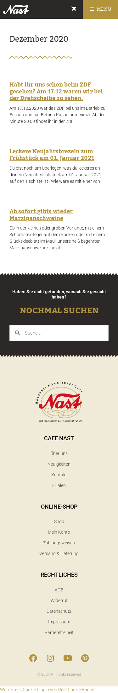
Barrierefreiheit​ (59, 632)
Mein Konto (59, 532)
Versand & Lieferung (59, 553)
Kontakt (59, 474)
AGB (59, 589)
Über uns (59, 453)
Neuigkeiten (59, 464)
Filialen (59, 485)
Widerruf (59, 600)
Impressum (59, 621)
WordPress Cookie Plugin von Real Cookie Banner (48, 689)
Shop (59, 521)
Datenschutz (59, 611)
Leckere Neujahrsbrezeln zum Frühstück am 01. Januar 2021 (51, 155)
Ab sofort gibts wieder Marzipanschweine (41, 215)
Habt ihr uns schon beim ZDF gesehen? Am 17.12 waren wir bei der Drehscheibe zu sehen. (56, 91)
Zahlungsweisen (59, 542)
